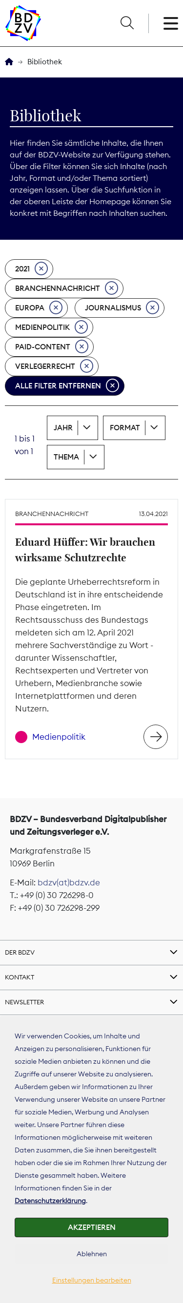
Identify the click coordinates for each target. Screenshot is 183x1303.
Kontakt (19, 977)
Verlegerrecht (54, 366)
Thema (66, 456)
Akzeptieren (92, 1227)
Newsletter (24, 1002)
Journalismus (122, 308)
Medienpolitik (51, 327)
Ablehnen (92, 1253)
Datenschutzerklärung (50, 1200)
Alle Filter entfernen (67, 386)
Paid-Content (51, 347)
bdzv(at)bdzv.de (69, 882)
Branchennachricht (66, 288)
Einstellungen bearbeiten (91, 1280)
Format (125, 427)
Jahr (63, 427)
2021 (31, 269)
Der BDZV (20, 952)
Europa (38, 308)
